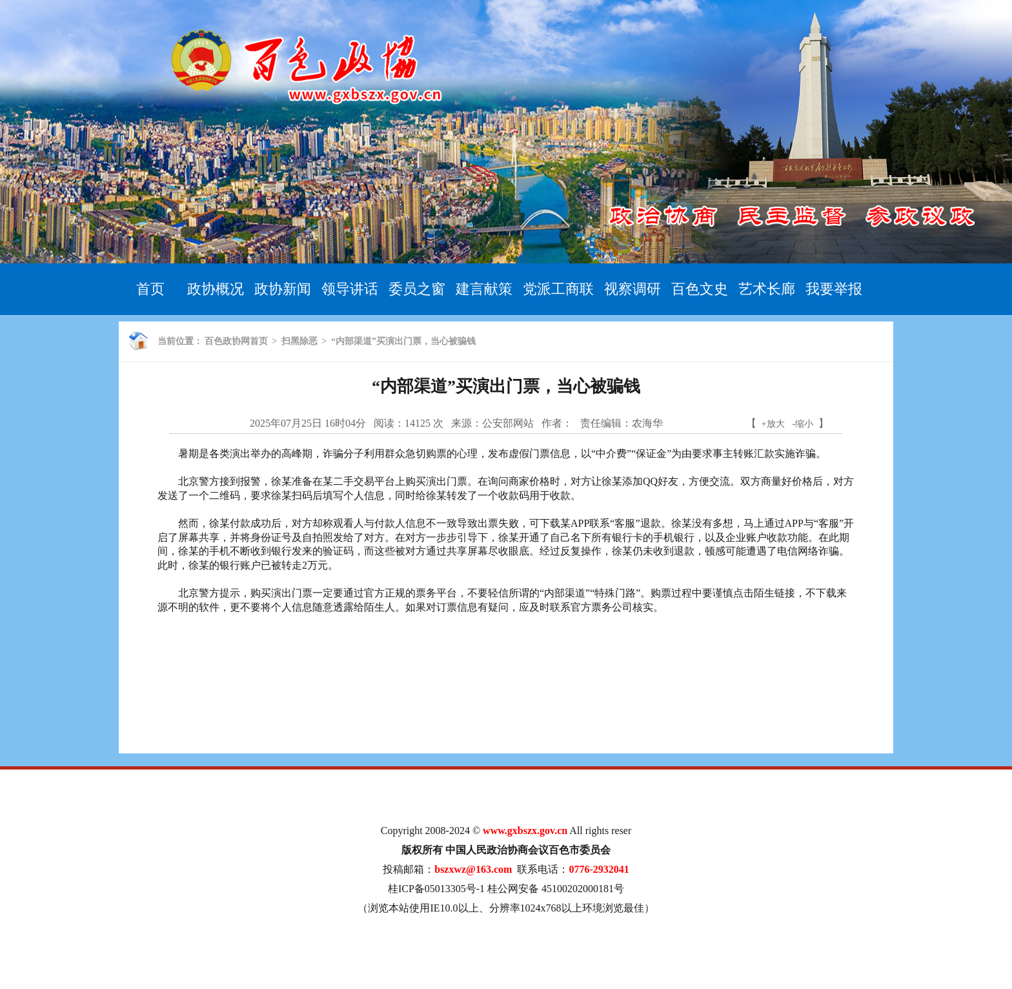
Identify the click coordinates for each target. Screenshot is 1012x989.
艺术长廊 (766, 289)
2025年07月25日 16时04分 (308, 423)
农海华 (647, 423)
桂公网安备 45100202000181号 (555, 888)
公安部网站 (508, 423)
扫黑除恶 (299, 341)
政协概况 (215, 289)
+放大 (773, 424)
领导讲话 (349, 289)
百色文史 (699, 289)
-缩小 (803, 424)
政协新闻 (282, 289)
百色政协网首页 (236, 341)
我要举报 (833, 289)
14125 (417, 423)
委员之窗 (417, 289)
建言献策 (484, 289)
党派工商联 (558, 289)
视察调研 (632, 289)
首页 (150, 289)
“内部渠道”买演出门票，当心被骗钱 (403, 341)
